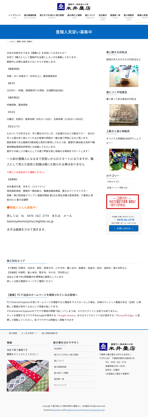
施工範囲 (13, 333)
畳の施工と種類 (61, 372)
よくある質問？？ (29, 333)
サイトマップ (60, 385)
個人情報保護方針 (50, 333)
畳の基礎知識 (60, 366)
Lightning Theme (73, 410)
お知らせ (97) (113, 181)
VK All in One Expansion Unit (93, 410)
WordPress (57, 410)
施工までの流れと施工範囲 (66, 354)
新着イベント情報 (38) (117, 187)
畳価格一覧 (59, 378)
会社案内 (58, 348)
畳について (59, 360)
